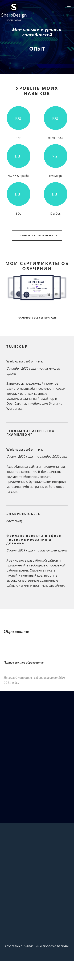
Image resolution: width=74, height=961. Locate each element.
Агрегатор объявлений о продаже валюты (37, 946)
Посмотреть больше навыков (37, 235)
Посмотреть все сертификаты (37, 317)
